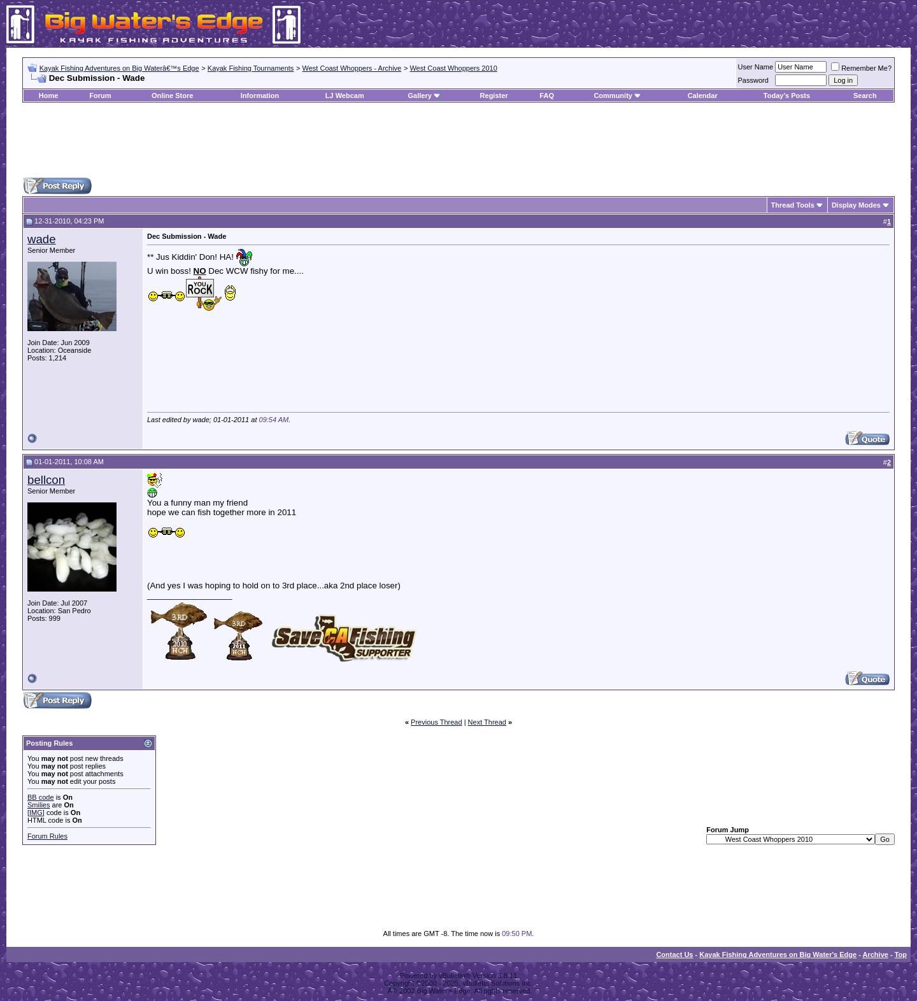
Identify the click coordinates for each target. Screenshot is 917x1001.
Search (865, 95)
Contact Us (674, 954)
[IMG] (36, 812)
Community (617, 95)
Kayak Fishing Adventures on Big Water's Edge (778, 954)
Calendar (703, 95)
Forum (100, 95)
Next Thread (487, 722)
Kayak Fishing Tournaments (251, 68)
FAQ (546, 95)
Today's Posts (787, 95)
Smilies (38, 805)
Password (753, 80)
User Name (756, 67)
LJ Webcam (344, 95)
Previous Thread (436, 722)
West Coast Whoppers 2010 (453, 68)
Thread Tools (792, 205)
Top (901, 954)
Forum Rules (47, 836)
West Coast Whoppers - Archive (352, 68)
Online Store (172, 95)
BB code (40, 797)
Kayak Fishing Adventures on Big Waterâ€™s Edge (119, 68)
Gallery (419, 95)
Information (260, 95)
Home (49, 95)
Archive (875, 954)
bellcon (46, 479)
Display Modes (856, 205)
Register (494, 95)
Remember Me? (861, 68)
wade (41, 239)
